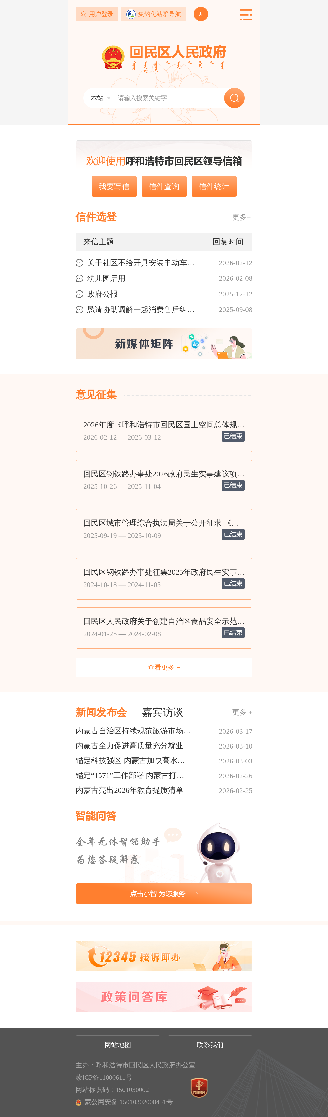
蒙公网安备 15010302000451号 (129, 1102)
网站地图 (118, 1045)
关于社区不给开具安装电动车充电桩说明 (144, 262)
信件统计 (214, 186)
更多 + (242, 712)
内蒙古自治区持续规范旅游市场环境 (133, 730)
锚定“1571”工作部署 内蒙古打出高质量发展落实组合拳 (133, 775)
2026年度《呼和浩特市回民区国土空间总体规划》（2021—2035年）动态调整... (164, 425)
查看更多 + (164, 667)
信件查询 (164, 186)
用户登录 (101, 14)
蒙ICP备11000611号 (104, 1077)
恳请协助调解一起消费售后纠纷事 (144, 309)
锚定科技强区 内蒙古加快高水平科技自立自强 (133, 760)
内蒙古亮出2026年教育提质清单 (129, 790)
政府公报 (102, 294)
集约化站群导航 (159, 14)
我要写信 (114, 186)
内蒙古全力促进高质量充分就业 (129, 745)
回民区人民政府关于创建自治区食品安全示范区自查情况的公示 (164, 621)
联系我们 (210, 1045)
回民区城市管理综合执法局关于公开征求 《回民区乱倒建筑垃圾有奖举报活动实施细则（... (164, 523)
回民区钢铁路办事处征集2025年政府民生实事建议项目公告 (164, 572)
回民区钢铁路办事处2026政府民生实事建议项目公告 (164, 474)
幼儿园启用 (106, 278)
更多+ (241, 217)
